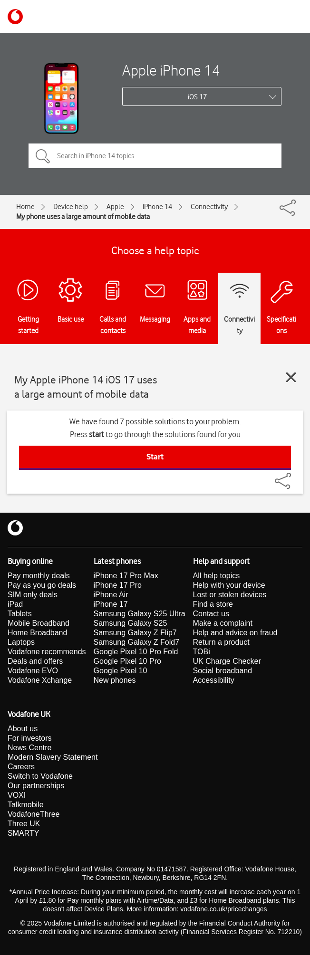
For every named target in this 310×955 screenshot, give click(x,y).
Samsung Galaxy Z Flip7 (135, 633)
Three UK (24, 824)
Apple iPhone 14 (171, 70)
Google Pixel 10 (120, 671)
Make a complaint (222, 623)
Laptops (21, 642)
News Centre (29, 748)
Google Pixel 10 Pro (127, 661)
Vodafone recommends (47, 652)
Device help (70, 206)
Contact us (211, 614)
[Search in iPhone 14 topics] (155, 155)
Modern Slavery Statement (52, 757)
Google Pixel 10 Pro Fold (136, 652)
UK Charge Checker (227, 661)
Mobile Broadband (38, 623)
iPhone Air (111, 595)
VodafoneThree (33, 814)
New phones (115, 680)
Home (25, 206)
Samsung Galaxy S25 (130, 623)
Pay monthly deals (39, 576)
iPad (15, 604)
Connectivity (209, 206)
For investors (29, 738)
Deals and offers (35, 661)
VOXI (17, 795)
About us (23, 729)
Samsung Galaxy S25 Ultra (139, 614)
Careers (21, 767)
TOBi (201, 652)
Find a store (213, 604)
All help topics (216, 576)
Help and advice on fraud (235, 633)
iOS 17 (197, 97)
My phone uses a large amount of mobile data (83, 216)
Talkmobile (26, 805)
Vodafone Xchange (40, 680)
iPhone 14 (157, 206)
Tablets (20, 614)
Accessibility (213, 680)
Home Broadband (37, 633)
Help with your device (229, 585)
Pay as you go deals (42, 585)
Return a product (221, 642)
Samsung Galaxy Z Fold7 (137, 642)
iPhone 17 (111, 604)
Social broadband (222, 671)
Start (155, 456)
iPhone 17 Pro (118, 585)
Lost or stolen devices (230, 595)
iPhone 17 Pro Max (126, 576)
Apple (115, 206)
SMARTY (23, 833)
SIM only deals (33, 595)
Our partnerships (36, 786)
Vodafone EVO (33, 671)
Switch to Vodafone (40, 776)
